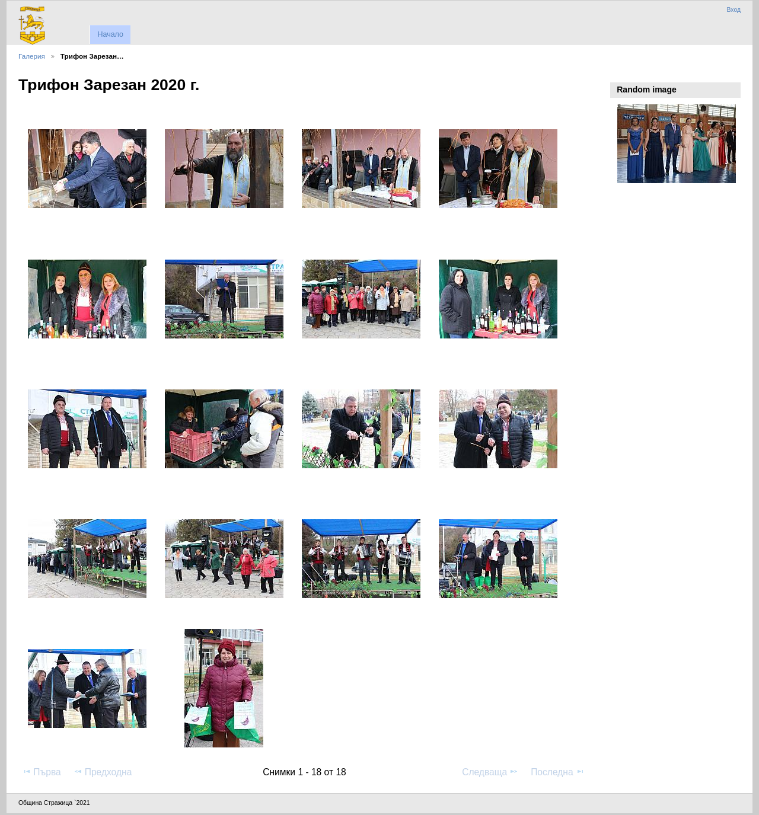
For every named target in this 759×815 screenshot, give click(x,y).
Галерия (31, 56)
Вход (733, 10)
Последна (558, 771)
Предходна (103, 771)
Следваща (490, 771)
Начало (110, 34)
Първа (41, 771)
